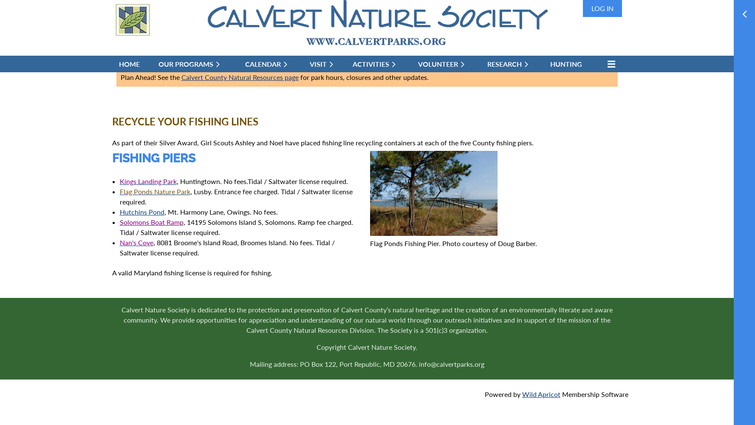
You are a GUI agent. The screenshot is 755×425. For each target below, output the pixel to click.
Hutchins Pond (142, 212)
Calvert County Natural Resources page (240, 77)
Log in (602, 8)
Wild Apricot (541, 394)
